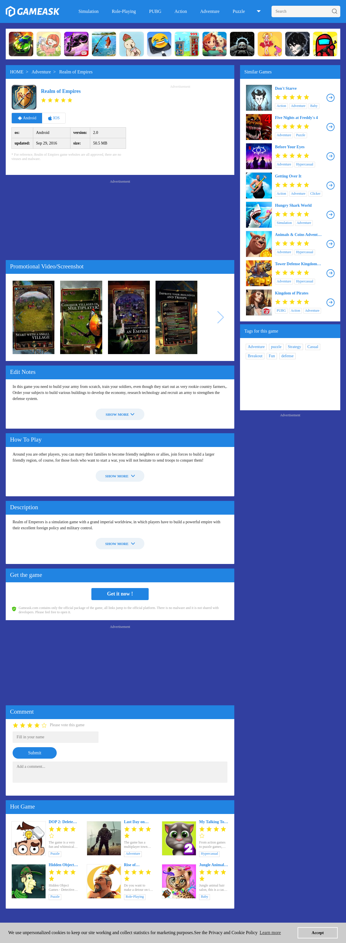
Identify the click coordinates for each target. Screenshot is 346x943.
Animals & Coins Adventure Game (299, 235)
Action (180, 11)
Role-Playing (124, 11)
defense (287, 356)
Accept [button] (318, 932)
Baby (204, 897)
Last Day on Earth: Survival (137, 822)
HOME (16, 71)
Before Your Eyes (289, 147)
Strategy (294, 347)
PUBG (155, 11)
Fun (272, 356)
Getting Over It (288, 176)
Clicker (315, 194)
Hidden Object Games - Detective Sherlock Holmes (63, 865)
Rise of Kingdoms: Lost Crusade (138, 865)
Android (26, 118)
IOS (54, 118)
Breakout (255, 356)
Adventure (210, 11)
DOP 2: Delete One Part (61, 822)
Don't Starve (286, 88)
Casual (312, 347)
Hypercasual (209, 854)
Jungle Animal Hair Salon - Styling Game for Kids (213, 865)
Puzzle (239, 11)
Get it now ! (120, 594)
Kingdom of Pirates (291, 293)
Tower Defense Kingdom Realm (296, 264)
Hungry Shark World (293, 205)
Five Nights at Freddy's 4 (296, 118)
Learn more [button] (270, 932)
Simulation (88, 11)
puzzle (276, 347)
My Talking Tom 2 (213, 822)
